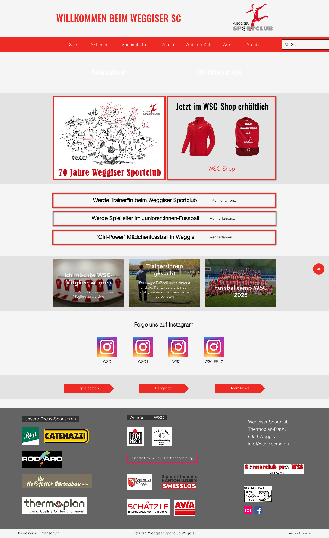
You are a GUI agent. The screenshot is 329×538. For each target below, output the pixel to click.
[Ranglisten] (164, 388)
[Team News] (240, 388)
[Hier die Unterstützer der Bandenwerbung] (162, 458)
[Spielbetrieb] (89, 388)
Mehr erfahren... (222, 237)
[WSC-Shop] (221, 168)
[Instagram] (248, 510)
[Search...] (309, 44)
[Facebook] (258, 510)
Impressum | (28, 533)
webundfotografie (300, 534)
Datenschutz (49, 533)
